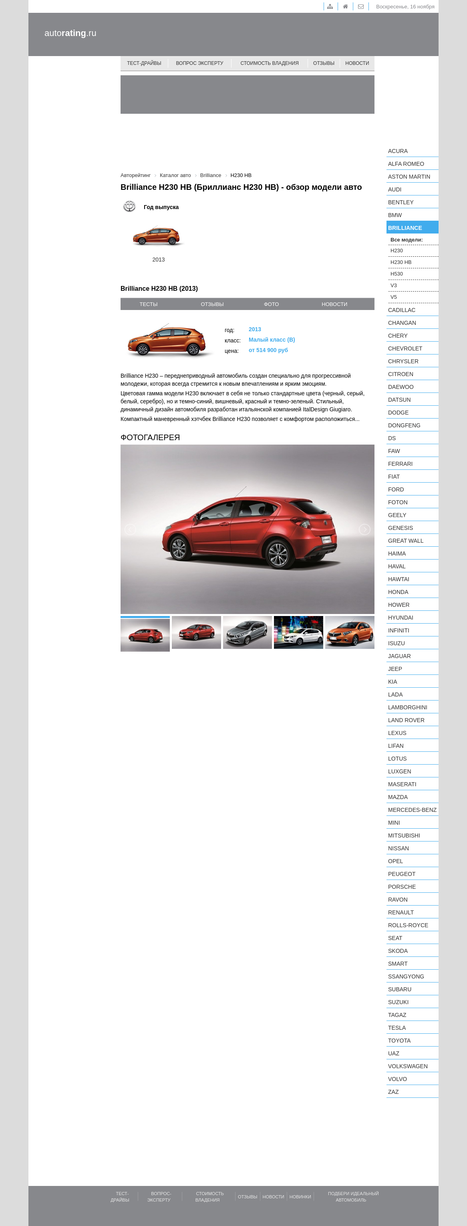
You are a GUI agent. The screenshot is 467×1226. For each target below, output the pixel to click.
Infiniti (398, 630)
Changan (402, 323)
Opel (395, 861)
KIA (392, 681)
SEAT (395, 938)
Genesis (400, 528)
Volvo (397, 1079)
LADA (395, 694)
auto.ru (70, 33)
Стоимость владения (269, 63)
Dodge (398, 412)
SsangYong (406, 976)
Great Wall (405, 541)
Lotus (397, 758)
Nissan (398, 848)
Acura (398, 151)
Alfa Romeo (406, 164)
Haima (397, 553)
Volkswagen (408, 1066)
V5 (394, 297)
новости (334, 304)
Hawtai (398, 579)
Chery (398, 335)
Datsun (399, 400)
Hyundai (400, 617)
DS (392, 438)
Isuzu (396, 643)
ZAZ (393, 1092)
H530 (397, 274)
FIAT (394, 476)
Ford (396, 489)
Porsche (402, 887)
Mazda (398, 797)
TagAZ (397, 1015)
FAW (394, 451)
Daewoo (401, 387)
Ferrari (400, 464)
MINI (394, 822)
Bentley (401, 202)
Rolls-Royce (408, 925)
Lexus (397, 733)
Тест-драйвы (144, 63)
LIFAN (396, 746)
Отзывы (323, 63)
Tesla (397, 1028)
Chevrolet (405, 348)
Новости (357, 63)
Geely (397, 515)
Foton (398, 502)
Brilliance (405, 228)
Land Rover (406, 720)
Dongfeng (404, 425)
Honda (398, 592)
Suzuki (398, 1002)
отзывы (212, 304)
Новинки (300, 1196)
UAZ (393, 1053)
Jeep (395, 669)
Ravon (398, 899)
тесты (148, 304)
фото (271, 304)
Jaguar (399, 656)
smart (398, 963)
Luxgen (399, 771)
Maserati (402, 784)
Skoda (398, 951)
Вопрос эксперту (199, 63)
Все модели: (407, 240)
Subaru (399, 989)
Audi (394, 189)
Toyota (399, 1040)
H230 (397, 251)
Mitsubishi (404, 835)
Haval (397, 566)
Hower (399, 605)
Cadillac (401, 310)
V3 (394, 285)
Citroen (400, 374)
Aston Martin (409, 176)
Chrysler (403, 361)
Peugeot (401, 874)
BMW (395, 215)
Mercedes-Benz (412, 810)
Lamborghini (407, 707)
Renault (401, 912)
